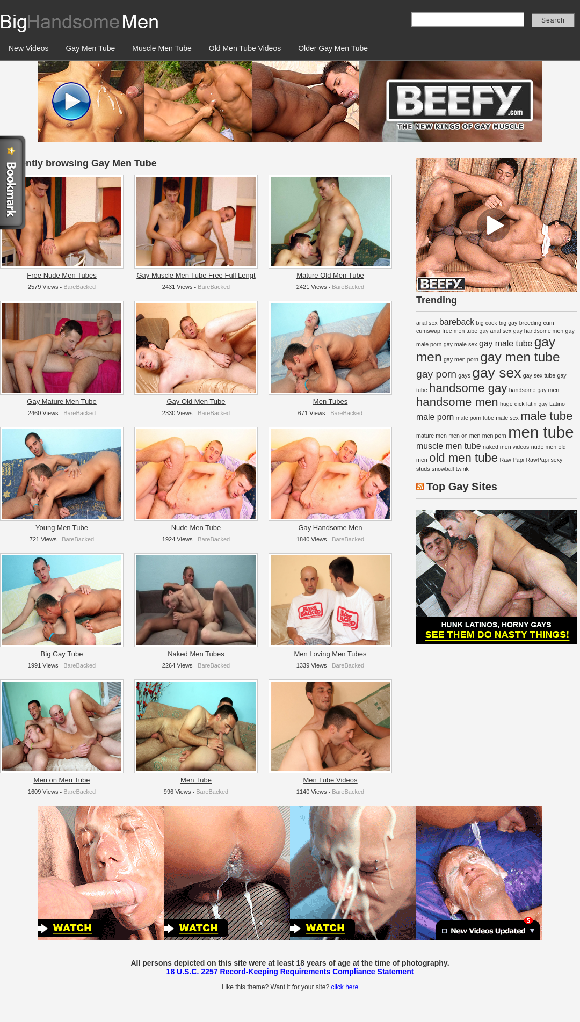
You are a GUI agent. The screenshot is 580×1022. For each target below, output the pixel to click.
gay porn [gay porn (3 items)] (436, 374)
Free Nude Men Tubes (61, 275)
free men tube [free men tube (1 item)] (459, 331)
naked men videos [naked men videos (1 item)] (506, 447)
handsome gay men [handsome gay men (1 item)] (534, 390)
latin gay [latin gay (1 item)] (537, 404)
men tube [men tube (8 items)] (541, 432)
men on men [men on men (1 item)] (464, 435)
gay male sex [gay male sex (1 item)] (460, 344)
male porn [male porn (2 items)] (435, 417)
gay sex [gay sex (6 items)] (496, 373)
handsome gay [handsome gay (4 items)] (468, 388)
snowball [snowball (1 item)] (443, 469)
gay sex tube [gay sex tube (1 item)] (539, 375)
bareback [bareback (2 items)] (456, 322)
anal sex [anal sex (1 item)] (427, 323)
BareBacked (79, 287)
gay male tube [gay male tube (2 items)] (505, 343)
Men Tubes (330, 401)
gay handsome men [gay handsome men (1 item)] (538, 331)
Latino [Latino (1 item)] (557, 404)
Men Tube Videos (330, 780)
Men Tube (196, 780)
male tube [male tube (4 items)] (546, 416)
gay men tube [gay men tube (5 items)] (520, 357)
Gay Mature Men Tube (61, 401)
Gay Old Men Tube (195, 401)
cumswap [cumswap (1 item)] (428, 331)
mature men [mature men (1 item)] (431, 435)
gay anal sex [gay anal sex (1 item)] (495, 331)
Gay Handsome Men (330, 528)
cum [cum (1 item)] (548, 323)
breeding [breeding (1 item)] (530, 323)
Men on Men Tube (62, 780)
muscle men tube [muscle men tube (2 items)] (448, 446)
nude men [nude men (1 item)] (543, 447)
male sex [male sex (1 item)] (507, 418)
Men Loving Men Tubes (330, 654)
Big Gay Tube (62, 654)
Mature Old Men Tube (330, 275)
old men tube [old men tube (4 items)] (463, 458)
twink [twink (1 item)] (462, 469)
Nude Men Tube (196, 528)
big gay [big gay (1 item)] (508, 323)
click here (344, 987)
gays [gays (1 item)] (464, 375)
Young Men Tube (61, 528)
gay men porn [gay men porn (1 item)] (461, 359)
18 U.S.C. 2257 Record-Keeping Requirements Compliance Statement (290, 971)
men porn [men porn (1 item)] (494, 435)
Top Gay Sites (461, 486)
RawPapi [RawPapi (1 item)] (537, 459)
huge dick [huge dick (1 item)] (512, 404)
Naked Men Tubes (196, 654)
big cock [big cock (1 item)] (486, 323)
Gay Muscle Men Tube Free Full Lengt (195, 275)
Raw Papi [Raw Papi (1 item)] (511, 459)
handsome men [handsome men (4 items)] (457, 402)
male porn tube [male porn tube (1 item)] (475, 418)
